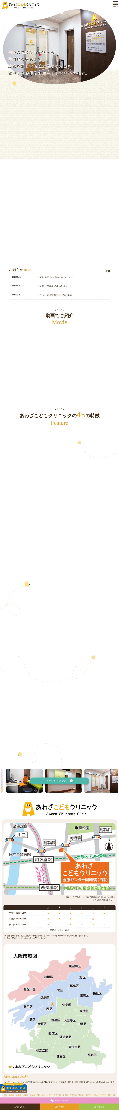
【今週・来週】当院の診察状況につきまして (55, 277)
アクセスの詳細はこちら (104, 900)
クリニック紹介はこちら (59, 780)
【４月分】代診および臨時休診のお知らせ (54, 286)
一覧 (107, 271)
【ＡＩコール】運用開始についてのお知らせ (55, 295)
